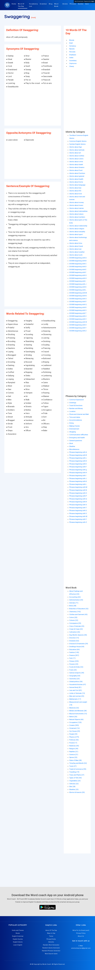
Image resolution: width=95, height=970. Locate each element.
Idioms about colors (76, 159)
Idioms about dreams (76, 167)
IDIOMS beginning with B (77, 261)
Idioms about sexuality (77, 231)
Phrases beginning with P (78, 496)
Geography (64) (74, 676)
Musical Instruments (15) (78, 714)
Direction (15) (74, 638)
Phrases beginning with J (78, 478)
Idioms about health (76, 179)
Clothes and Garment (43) (78, 614)
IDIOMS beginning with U (77, 316)
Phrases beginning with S (78, 505)
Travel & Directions (75, 405)
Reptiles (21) (73, 751)
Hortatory (72, 46)
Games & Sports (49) (76, 673)
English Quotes (18, 939)
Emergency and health (77, 438)
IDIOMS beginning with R (77, 307)
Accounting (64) (75, 597)
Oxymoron (73, 63)
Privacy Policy (81, 933)
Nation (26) (73, 716)
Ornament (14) (74, 728)
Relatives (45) (74, 746)
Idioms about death (76, 164)
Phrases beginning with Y (78, 519)
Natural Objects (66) (76, 719)
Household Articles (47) (77, 684)
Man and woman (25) (76, 696)
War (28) (72, 786)
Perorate (72, 52)
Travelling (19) (74, 772)
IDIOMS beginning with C (77, 264)
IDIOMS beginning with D (77, 266)
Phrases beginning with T (78, 508)
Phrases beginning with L (78, 484)
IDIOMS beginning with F (77, 272)
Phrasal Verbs (51, 939)
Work (71, 443)
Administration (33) (76, 600)
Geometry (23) (74, 679)
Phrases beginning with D (78, 461)
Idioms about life (75, 191)
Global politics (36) (76, 681)
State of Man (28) (75, 760)
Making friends (74, 426)
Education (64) (74, 649)
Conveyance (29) (75, 623)
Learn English (17, 945)
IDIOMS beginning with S (77, 310)
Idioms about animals (76, 150)
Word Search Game (51, 953)
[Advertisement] (32, 107)
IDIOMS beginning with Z (77, 331)
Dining (71, 423)
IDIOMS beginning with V (77, 319)
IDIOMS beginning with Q (78, 304)
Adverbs (51, 942)
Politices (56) (74, 740)
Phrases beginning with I (77, 475)
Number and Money (76, 408)
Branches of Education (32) (78, 609)
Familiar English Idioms (77, 144)
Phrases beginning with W (78, 516)
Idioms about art (75, 153)
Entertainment (74, 429)
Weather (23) (73, 789)
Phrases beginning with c (78, 458)
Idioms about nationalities (78, 211)
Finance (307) (74, 655)
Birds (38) (72, 606)
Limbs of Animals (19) (77, 693)
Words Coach (46, 964)
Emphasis (72, 55)
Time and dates (74, 417)
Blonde (71, 40)
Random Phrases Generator (51, 950)
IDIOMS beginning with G (78, 275)
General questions (75, 440)
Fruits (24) (73, 670)
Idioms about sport (76, 234)
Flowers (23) (73, 664)
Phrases (73, 4)
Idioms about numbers (77, 217)
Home (14, 4)
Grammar (43, 4)
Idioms (65, 4)
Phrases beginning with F (78, 467)
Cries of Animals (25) (76, 626)
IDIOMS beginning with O (78, 299)
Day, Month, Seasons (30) (78, 635)
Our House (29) (74, 731)
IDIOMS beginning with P (77, 301)
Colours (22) (73, 620)
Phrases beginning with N (78, 490)
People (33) (73, 734)
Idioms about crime (76, 161)
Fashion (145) (74, 652)
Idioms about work (75, 255)
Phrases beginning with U (78, 510)
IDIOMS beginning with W (78, 322)
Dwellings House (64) (76, 646)
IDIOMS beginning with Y (77, 328)
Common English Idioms (77, 141)
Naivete (71, 49)
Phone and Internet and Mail (79, 414)
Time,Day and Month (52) (78, 763)
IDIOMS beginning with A (77, 258)
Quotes (80, 4)
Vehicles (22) (74, 784)
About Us (81, 936)
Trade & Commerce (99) (77, 769)
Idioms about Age (75, 147)
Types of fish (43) (75, 778)
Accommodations (75, 420)
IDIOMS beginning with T (77, 313)
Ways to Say (51, 933)
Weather (72, 446)
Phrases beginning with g (78, 470)
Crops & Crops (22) (76, 629)
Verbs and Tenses (18, 930)
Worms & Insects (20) (77, 792)
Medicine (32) (74, 708)
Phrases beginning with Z (78, 522)
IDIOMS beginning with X (77, 325)
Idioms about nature (76, 214)
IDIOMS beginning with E (77, 269)
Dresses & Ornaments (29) (78, 644)
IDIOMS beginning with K (77, 287)
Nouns (18, 933)
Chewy (71, 66)
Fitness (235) (74, 661)
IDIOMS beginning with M (78, 293)
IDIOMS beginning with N (77, 296)
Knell (71, 43)
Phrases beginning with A (78, 452)
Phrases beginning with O (78, 493)
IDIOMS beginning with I (77, 281)
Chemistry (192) (75, 612)
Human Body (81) (75, 687)
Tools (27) (73, 766)
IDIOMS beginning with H (77, 278)
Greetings (72, 403)
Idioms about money (76, 202)
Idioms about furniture (77, 173)
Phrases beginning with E (78, 464)
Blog (51, 4)
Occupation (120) (75, 722)
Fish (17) (72, 658)
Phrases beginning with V (78, 513)
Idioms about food (75, 170)
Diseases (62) (74, 641)
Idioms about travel (76, 246)
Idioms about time (75, 243)
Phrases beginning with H (78, 472)
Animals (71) (73, 603)
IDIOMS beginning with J (77, 284)
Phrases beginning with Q (78, 499)
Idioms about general (76, 176)
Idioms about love (75, 194)
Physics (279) (74, 737)
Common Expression (76, 400)
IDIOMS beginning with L (77, 290)
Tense (51, 936)
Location (72, 411)
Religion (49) (73, 749)
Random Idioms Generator (51, 948)
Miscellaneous (74, 449)
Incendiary (73, 60)
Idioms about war (75, 249)
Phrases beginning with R (78, 502)
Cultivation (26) (74, 632)
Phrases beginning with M (78, 487)
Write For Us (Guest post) (81, 930)
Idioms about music (76, 205)
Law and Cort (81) (75, 690)
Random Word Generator (51, 945)
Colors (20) (73, 617)
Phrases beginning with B (78, 455)
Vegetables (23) (75, 781)
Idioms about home (76, 182)
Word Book (56, 5)
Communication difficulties (78, 435)
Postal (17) (73, 743)
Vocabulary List (33, 5)
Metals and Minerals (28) (78, 711)
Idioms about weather (77, 252)
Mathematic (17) (75, 699)
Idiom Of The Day (51, 930)
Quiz (87, 4)
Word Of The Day (21, 5)
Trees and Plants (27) (76, 775)
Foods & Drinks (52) (76, 667)
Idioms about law (75, 188)
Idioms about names (76, 208)
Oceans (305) (74, 725)
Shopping (72, 432)
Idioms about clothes (76, 156)
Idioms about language (77, 185)
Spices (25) (73, 757)
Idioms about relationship (78, 226)
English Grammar (18, 936)
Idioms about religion (76, 229)
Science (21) (73, 754)
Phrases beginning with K (78, 481)
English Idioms (18, 942)
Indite (71, 57)
